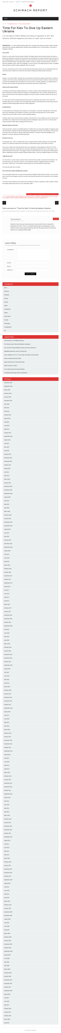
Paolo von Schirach (24, 23)
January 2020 (7, 518)
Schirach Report (30, 10)
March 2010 (7, 901)
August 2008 (7, 955)
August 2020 (7, 497)
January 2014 (7, 736)
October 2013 (7, 747)
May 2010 (6, 894)
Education (6, 294)
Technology (7, 323)
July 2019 (6, 533)
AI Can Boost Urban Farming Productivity (14, 369)
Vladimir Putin (43, 197)
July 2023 (6, 422)
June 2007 (6, 1001)
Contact (18, 1)
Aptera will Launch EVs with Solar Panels (14, 362)
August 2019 (7, 529)
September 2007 (8, 990)
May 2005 (6, 1022)
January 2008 (7, 976)
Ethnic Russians (19, 196)
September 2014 (8, 708)
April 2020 (6, 507)
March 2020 (7, 511)
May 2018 (6, 561)
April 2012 (6, 811)
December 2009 (8, 912)
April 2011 (6, 854)
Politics (48, 194)
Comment (11, 249)
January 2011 (7, 865)
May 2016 (6, 636)
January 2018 (7, 572)
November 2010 (8, 872)
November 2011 (8, 829)
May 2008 (6, 962)
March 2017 (7, 604)
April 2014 (6, 726)
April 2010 (6, 897)
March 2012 (7, 815)
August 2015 (7, 668)
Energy (6, 298)
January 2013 (7, 779)
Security (53, 194)
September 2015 (8, 665)
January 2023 (7, 432)
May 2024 (6, 407)
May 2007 (6, 1005)
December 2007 (8, 980)
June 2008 (6, 958)
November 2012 (8, 786)
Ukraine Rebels (23, 197)
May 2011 (6, 851)
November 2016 (8, 618)
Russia (11, 197)
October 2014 (7, 704)
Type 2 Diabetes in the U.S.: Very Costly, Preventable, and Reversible (21, 354)
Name (10, 263)
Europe (35, 194)
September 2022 (8, 436)
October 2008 (7, 947)
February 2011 (7, 862)
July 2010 (6, 887)
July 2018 (6, 554)
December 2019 (8, 522)
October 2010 (7, 876)
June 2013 (6, 761)
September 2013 (8, 751)
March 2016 (7, 643)
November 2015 (8, 658)
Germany (37, 196)
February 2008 (7, 972)
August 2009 (7, 919)
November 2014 (8, 701)
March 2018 (7, 565)
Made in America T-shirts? (10, 365)
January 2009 (7, 940)
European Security (29, 196)
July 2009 (6, 922)
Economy (29, 194)
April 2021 (6, 475)
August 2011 (7, 840)
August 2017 (7, 586)
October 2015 (7, 661)
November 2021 (8, 461)
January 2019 (7, 540)
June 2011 (6, 847)
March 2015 (7, 686)
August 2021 (7, 468)
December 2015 (8, 654)
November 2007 (8, 983)
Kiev (53, 196)
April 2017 (6, 600)
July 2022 (6, 443)
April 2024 (6, 411)
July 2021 (6, 472)
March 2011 (7, 858)
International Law (46, 196)
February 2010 (7, 904)
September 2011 (8, 836)
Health (5, 305)
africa (5, 287)
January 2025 (7, 397)
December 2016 (8, 615)
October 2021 (7, 465)
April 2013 (6, 769)
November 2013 (8, 744)
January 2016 (7, 651)
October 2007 (7, 987)
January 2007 (7, 1012)
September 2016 (8, 625)
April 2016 (6, 640)
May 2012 (6, 808)
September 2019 (8, 525)
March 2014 (7, 729)
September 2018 (8, 547)
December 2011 (8, 826)
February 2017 (7, 608)
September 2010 (8, 879)
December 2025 (8, 382)
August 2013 (7, 754)
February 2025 (7, 393)
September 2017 (8, 583)
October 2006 (7, 1015)
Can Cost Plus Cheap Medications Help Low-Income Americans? (20, 347)
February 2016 (7, 647)
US (57, 194)
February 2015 (7, 690)
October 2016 (7, 622)
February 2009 (7, 937)
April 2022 (6, 450)
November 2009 (8, 915)
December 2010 (8, 869)
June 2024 (6, 404)
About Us (12, 1)
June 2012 (6, 804)
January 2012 (7, 822)
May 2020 (6, 504)
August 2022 (7, 440)
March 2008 (7, 969)
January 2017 (7, 611)
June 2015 (6, 676)
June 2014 (6, 718)
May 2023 (6, 429)
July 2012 (6, 801)
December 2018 (8, 543)
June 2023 (6, 425)
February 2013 (7, 776)
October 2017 (7, 579)
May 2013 (6, 765)
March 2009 (7, 933)
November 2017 (8, 575)
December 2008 (8, 944)
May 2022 (6, 447)
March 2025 (7, 389)
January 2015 (7, 693)
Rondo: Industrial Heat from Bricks (12, 358)
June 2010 (6, 890)
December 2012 (8, 783)
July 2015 (6, 672)
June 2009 (6, 926)
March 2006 (7, 1019)
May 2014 (6, 722)
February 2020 (7, 515)
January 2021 (7, 482)
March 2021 (7, 479)
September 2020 (8, 493)
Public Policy (7, 316)
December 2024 (8, 400)
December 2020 (8, 486)
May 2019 (6, 536)
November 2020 (8, 490)
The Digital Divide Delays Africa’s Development (15, 372)
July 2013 (6, 758)
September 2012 (8, 794)
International (41, 194)
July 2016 (6, 629)
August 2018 (7, 550)
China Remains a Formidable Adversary (14, 340)
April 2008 (6, 965)
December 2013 (8, 740)
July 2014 (6, 715)
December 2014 (8, 697)
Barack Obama (11, 196)
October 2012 (7, 790)
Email (10, 266)
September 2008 (8, 951)
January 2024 (7, 414)
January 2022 (7, 454)
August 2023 (7, 418)
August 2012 (7, 797)
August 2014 (7, 711)
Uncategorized (7, 327)
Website (10, 270)
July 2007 (6, 997)
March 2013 (7, 772)
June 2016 (6, 633)
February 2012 (7, 819)
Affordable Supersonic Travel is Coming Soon (15, 351)
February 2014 (7, 733)
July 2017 (6, 590)
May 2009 (6, 929)
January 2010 (7, 908)
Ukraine (16, 197)
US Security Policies (32, 197)
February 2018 (7, 568)
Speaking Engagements (28, 1)
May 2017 (6, 597)
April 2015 (6, 683)
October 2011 (7, 833)
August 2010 (7, 883)
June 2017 (6, 593)
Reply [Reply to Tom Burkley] (56, 218)
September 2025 (8, 386)
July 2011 (6, 844)
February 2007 (7, 1008)
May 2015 (6, 679)
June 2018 (6, 558)
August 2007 (7, 994)
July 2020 (6, 500)
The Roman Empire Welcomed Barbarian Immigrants (17, 344)
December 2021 (8, 457)
